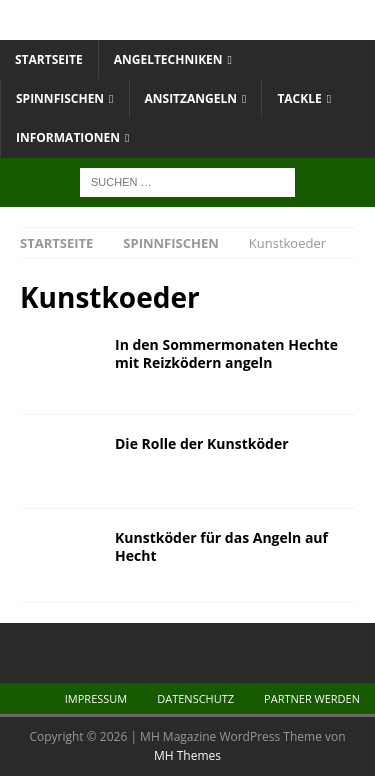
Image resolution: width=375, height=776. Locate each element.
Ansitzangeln (191, 98)
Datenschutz (195, 698)
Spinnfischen (60, 98)
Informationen (68, 137)
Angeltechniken (168, 59)
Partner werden (312, 698)
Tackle (299, 98)
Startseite (49, 59)
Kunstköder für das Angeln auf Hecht (221, 546)
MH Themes (187, 755)
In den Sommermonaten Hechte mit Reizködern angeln (226, 353)
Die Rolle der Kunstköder (202, 443)
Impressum (96, 698)
